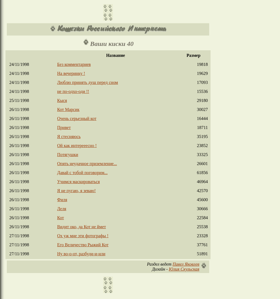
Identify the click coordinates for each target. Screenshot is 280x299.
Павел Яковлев (186, 264)
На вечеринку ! (71, 73)
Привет (64, 127)
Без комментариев (74, 64)
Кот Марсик (68, 109)
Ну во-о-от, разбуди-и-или (81, 253)
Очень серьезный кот (77, 118)
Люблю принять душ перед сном (87, 82)
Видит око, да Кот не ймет (81, 226)
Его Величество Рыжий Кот (83, 244)
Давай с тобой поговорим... (82, 172)
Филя (62, 199)
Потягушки (67, 154)
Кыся (62, 100)
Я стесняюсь (69, 136)
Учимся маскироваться (78, 181)
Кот (60, 217)
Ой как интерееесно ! (77, 145)
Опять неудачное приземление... (87, 163)
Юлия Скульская (184, 269)
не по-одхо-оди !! (73, 91)
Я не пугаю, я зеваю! (76, 190)
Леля (61, 208)
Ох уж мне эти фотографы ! (83, 235)
